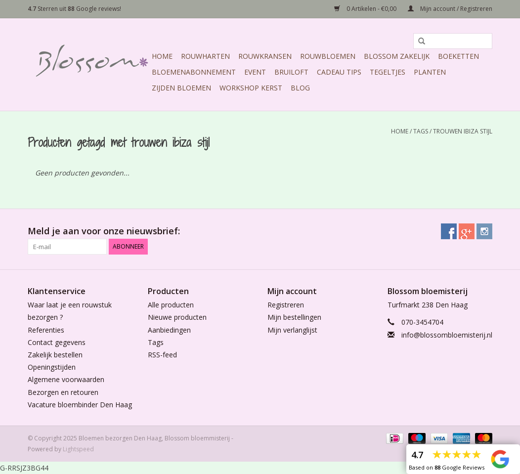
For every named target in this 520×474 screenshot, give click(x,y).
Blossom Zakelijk (397, 56)
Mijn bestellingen (294, 317)
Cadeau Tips (339, 72)
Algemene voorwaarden (66, 379)
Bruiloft (291, 72)
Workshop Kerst (250, 87)
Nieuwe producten (177, 317)
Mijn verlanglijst (292, 330)
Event (255, 72)
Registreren (285, 304)
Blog (300, 87)
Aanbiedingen (169, 330)
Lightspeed (78, 449)
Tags (420, 131)
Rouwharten (205, 56)
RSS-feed (162, 354)
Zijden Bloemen (181, 87)
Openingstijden (52, 367)
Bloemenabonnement (194, 72)
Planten (430, 72)
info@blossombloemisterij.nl (446, 335)
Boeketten (458, 56)
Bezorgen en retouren (63, 392)
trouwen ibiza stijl (462, 131)
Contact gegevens (57, 342)
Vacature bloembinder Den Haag (80, 404)
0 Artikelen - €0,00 (366, 8)
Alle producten (171, 304)
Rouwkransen (265, 56)
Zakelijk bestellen (55, 354)
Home (162, 56)
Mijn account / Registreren (450, 8)
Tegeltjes (387, 72)
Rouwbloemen (327, 56)
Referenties (46, 330)
